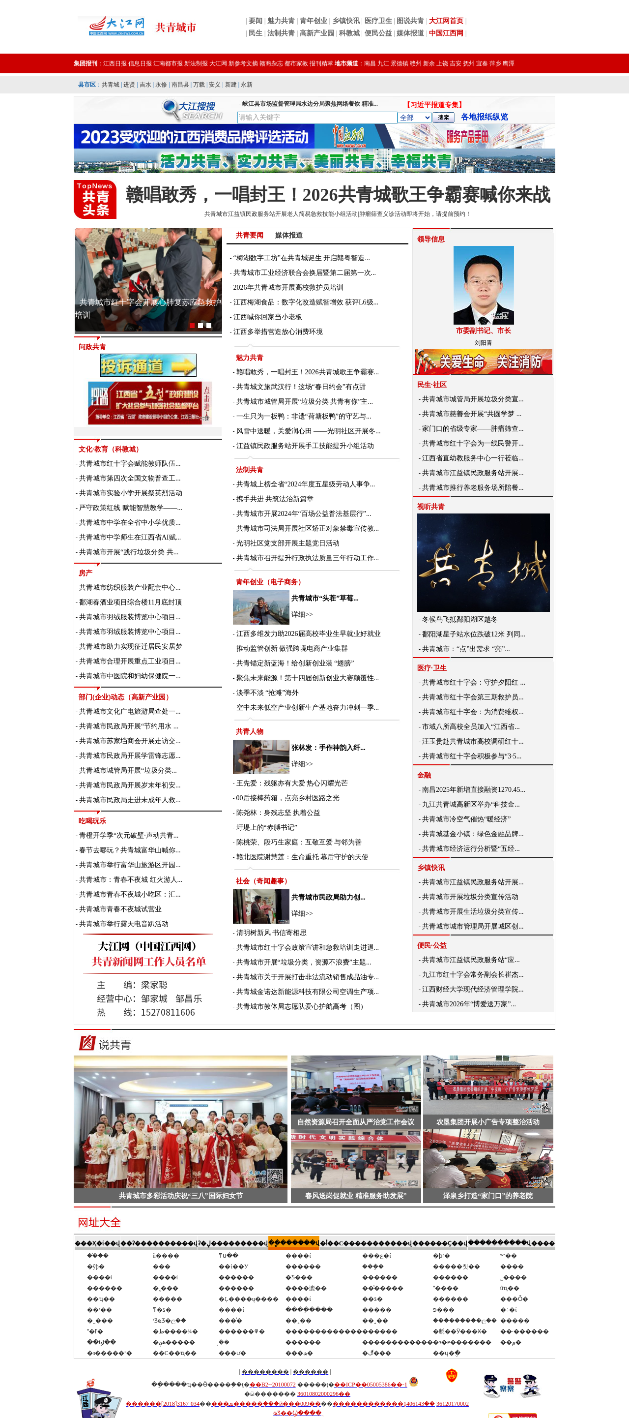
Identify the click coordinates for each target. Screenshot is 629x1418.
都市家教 (296, 63)
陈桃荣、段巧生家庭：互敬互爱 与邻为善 (299, 842)
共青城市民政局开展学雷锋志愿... (130, 755)
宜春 (482, 63)
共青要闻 (249, 235)
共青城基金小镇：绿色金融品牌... (473, 834)
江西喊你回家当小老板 (267, 317)
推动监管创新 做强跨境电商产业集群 (292, 648)
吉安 (455, 63)
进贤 (129, 84)
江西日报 (115, 63)
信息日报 (140, 63)
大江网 (218, 63)
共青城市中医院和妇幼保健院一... (130, 676)
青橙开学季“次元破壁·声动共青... (128, 835)
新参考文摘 (243, 63)
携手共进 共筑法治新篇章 (275, 499)
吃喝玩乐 (92, 821)
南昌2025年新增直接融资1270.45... (473, 789)
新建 (231, 84)
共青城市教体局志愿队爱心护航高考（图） (301, 1006)
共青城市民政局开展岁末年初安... (130, 785)
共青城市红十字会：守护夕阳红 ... (473, 682)
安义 (215, 84)
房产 (85, 573)
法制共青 (281, 33)
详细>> (302, 614)
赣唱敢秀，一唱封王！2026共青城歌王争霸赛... (307, 372)
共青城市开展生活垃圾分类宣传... (473, 911)
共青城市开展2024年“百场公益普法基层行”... (304, 513)
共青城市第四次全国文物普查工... (130, 478)
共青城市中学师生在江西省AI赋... (130, 537)
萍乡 (495, 63)
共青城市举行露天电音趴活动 (124, 924)
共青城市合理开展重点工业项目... (130, 661)
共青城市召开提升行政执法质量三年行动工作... (307, 558)
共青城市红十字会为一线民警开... (473, 443)
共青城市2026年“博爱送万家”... (469, 1004)
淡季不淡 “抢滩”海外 (267, 692)
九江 (383, 63)
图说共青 (410, 21)
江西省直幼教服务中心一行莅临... (473, 458)
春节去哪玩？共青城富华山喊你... (130, 850)
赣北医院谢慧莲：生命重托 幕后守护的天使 (302, 857)
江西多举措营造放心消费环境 (278, 331)
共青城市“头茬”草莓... (325, 598)
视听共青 (431, 507)
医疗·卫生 (432, 668)
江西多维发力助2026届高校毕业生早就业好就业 (308, 633)
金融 (424, 775)
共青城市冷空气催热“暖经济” (466, 819)
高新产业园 (317, 33)
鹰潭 (509, 63)
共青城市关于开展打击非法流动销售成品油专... (307, 977)
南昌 (370, 63)
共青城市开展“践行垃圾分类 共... (128, 552)
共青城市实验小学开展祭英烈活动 (130, 493)
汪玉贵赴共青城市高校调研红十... (473, 741)
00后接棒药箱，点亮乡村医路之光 (288, 798)
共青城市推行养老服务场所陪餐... (473, 487)
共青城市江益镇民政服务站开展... (473, 473)
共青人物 (249, 731)
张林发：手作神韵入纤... (328, 748)
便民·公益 (432, 945)
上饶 (442, 63)
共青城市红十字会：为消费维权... (473, 712)
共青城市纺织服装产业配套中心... (130, 587)
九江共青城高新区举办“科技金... (471, 804)
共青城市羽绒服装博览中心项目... (130, 617)
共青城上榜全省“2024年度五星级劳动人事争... (305, 484)
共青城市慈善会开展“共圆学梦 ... (471, 414)
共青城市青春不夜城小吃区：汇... (130, 894)
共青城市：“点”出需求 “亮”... (466, 649)
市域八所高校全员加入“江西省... (471, 726)
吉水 (145, 84)
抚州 (469, 63)
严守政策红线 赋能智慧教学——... (130, 508)
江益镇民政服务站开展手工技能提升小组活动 (305, 446)
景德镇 (399, 63)
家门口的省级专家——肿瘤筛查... (473, 428)
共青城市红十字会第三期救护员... (473, 697)
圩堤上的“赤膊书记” (266, 827)
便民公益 (378, 33)
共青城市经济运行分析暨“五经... (471, 848)
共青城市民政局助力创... (328, 897)
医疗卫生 (378, 21)
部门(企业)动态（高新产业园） (125, 697)
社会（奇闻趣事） (263, 881)
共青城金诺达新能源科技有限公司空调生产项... (307, 992)
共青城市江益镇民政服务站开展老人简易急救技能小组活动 (281, 214)
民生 (255, 33)
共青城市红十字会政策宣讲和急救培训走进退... (307, 947)
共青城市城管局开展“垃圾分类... (128, 770)
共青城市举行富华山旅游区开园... (130, 865)
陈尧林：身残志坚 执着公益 (278, 812)
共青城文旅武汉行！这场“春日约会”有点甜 (301, 387)
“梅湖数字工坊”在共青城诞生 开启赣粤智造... (301, 258)
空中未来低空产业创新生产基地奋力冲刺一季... (307, 707)
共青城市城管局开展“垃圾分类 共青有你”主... (304, 401)
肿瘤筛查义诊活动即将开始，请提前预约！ (415, 214)
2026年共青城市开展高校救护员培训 (288, 287)
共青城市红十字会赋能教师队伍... (130, 463)
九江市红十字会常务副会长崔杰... (473, 974)
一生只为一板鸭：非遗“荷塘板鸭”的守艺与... (304, 416)
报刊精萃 (321, 63)
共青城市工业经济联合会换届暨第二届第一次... (304, 272)
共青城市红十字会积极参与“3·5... (471, 756)
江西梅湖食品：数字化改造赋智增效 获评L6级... (306, 302)
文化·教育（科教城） (111, 449)
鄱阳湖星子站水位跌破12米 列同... (473, 634)
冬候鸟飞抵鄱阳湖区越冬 (460, 619)
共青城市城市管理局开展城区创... (473, 926)
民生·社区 (432, 385)
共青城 (110, 84)
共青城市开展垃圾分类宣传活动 (470, 897)
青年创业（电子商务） (270, 582)
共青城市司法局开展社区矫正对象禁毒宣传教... (307, 528)
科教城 (349, 33)
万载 (199, 84)
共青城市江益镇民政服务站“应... (471, 960)
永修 (161, 84)
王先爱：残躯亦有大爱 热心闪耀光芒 (292, 783)
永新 (247, 84)
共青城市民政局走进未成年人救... (130, 800)
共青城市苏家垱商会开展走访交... (130, 741)
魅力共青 (281, 21)
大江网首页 (446, 21)
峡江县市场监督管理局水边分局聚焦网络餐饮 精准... (310, 103)
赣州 (416, 63)
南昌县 (180, 84)
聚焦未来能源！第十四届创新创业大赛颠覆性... (307, 678)
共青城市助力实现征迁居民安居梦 (130, 646)
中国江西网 (446, 33)
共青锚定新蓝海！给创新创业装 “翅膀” (295, 663)
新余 (429, 63)
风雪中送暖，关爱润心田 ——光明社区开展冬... (308, 431)
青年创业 (313, 21)
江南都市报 (168, 63)
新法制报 (196, 63)
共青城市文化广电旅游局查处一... (130, 711)
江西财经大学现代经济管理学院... (473, 989)
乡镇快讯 (346, 21)
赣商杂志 (271, 63)
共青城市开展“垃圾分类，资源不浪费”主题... (304, 962)
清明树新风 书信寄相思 (271, 932)
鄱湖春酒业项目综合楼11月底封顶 (130, 602)
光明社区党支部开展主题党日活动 (288, 543)
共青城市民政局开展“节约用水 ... (128, 726)
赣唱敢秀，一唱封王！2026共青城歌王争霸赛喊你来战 (338, 195)
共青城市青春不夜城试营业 (120, 909)
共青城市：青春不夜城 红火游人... (130, 879)
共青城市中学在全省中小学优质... (130, 522)
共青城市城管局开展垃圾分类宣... (473, 399)
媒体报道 (410, 33)
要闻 (255, 21)
